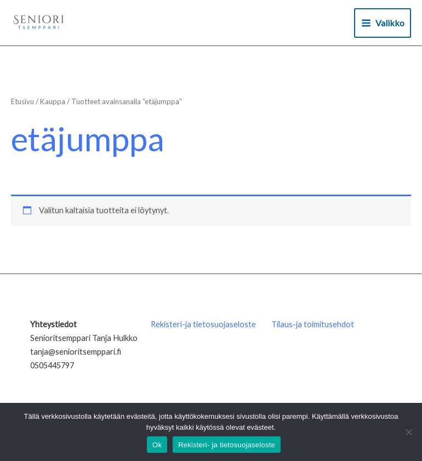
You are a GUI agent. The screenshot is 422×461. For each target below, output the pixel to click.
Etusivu (22, 101)
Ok (157, 445)
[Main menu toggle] (382, 23)
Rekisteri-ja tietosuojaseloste (203, 324)
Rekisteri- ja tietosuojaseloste (226, 445)
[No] (408, 431)
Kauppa (52, 101)
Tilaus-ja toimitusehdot (312, 324)
